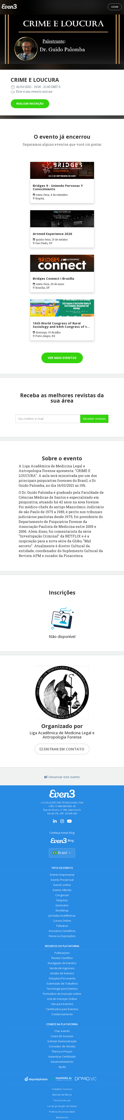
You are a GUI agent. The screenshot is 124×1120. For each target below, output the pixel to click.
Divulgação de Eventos (62, 963)
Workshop (62, 910)
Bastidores (62, 1117)
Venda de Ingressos (62, 968)
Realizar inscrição (30, 103)
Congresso (62, 895)
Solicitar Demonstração (62, 1041)
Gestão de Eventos (62, 973)
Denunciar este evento (62, 777)
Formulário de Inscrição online (62, 994)
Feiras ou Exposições (62, 936)
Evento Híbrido (62, 890)
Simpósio (62, 900)
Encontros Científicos (62, 931)
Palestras (62, 926)
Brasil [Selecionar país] (62, 852)
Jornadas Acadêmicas (62, 915)
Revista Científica (62, 958)
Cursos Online (62, 921)
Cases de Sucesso (62, 1036)
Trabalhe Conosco (62, 1089)
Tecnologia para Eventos (62, 988)
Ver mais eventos (62, 358)
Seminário (62, 905)
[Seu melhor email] (47, 419)
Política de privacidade (62, 1111)
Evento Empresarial (62, 875)
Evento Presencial (62, 880)
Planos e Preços (62, 1051)
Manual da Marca (62, 1094)
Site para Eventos (62, 1004)
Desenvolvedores (62, 1062)
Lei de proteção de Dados (62, 1106)
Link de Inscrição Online (62, 999)
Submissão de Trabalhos (62, 983)
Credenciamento (62, 1014)
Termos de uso (62, 1100)
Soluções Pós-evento (62, 978)
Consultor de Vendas (62, 1046)
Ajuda (62, 1067)
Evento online (62, 885)
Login (114, 6)
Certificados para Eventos (62, 1009)
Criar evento (62, 1031)
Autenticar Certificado (62, 1056)
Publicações (62, 953)
